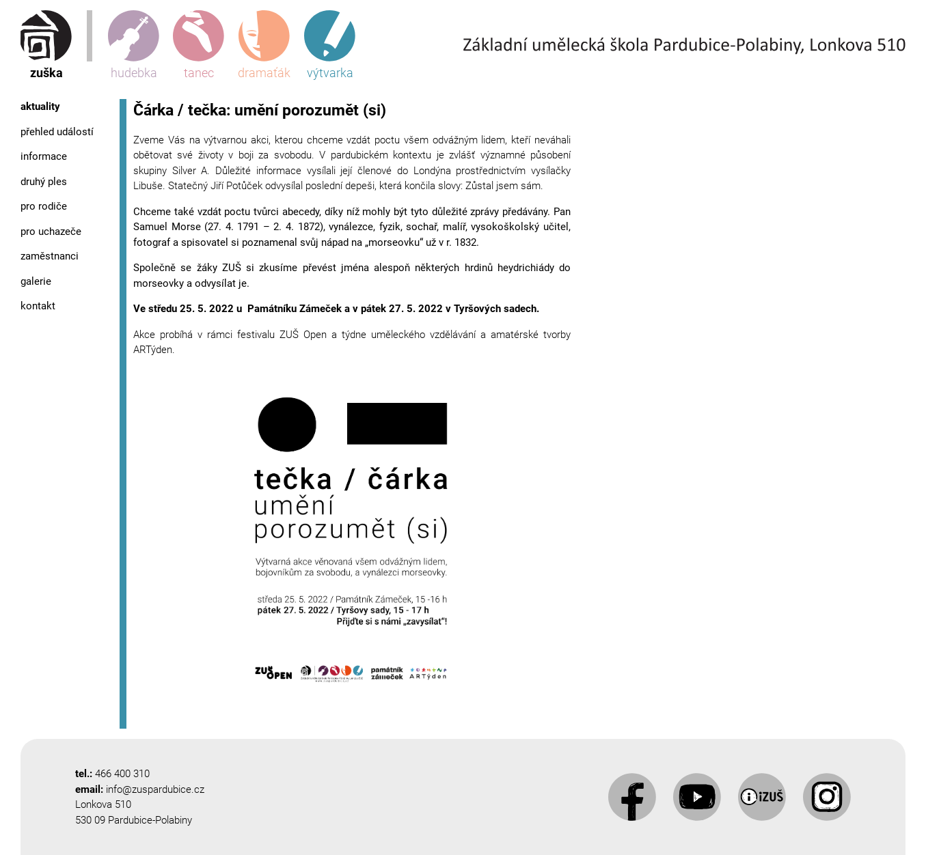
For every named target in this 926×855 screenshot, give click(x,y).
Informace (44, 156)
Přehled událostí (57, 132)
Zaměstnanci (50, 256)
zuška (46, 45)
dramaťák (264, 45)
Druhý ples (44, 182)
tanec (198, 45)
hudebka (133, 45)
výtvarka (329, 45)
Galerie (36, 281)
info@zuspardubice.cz (155, 789)
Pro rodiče (44, 206)
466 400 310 (122, 774)
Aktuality (40, 106)
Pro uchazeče (51, 231)
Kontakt (38, 306)
